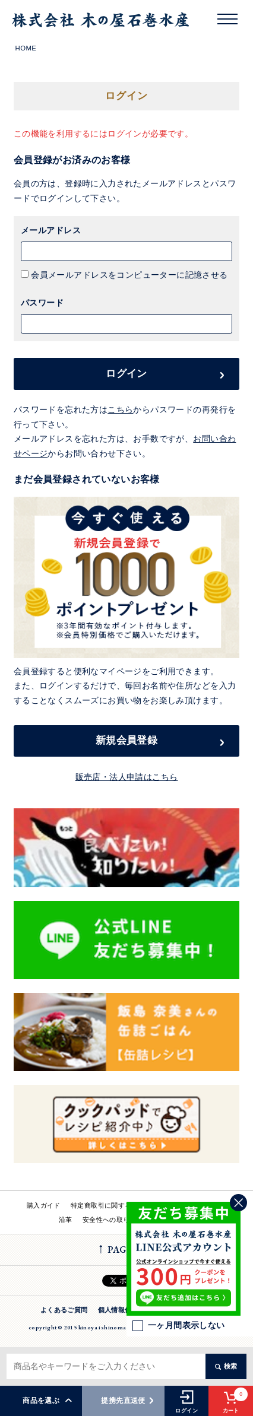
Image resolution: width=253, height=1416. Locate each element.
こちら (120, 409)
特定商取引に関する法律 (108, 1205)
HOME (26, 48)
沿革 (65, 1219)
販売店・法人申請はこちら (126, 777)
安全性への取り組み (113, 1219)
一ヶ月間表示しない (178, 1325)
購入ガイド (44, 1205)
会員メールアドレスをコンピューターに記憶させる (128, 275)
